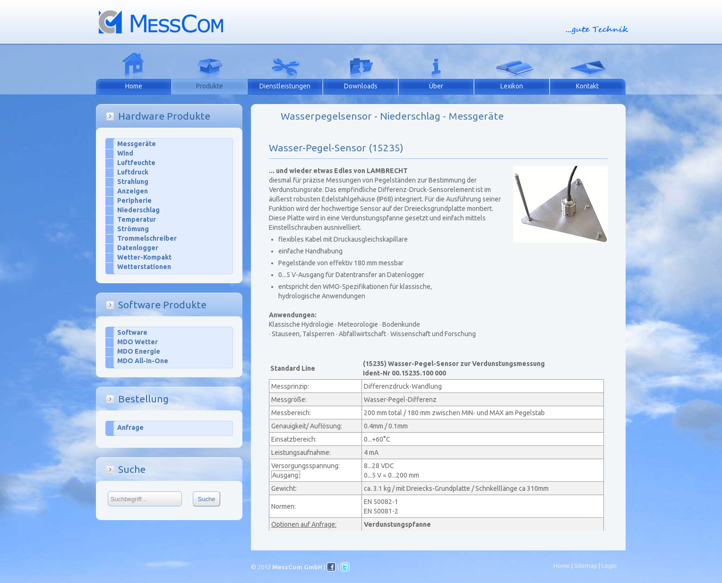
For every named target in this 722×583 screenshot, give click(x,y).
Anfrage (130, 427)
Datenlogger (137, 248)
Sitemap (585, 565)
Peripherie (134, 200)
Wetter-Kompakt (144, 257)
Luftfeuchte (136, 162)
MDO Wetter (137, 342)
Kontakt (587, 86)
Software (132, 332)
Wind (125, 153)
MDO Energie (138, 351)
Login (609, 565)
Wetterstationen (144, 266)
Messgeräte (136, 144)
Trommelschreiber (147, 238)
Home (133, 86)
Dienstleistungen (284, 86)
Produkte (209, 86)
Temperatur (136, 219)
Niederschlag (138, 210)
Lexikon (511, 86)
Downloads (361, 86)
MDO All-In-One (142, 361)
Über (436, 86)
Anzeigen (132, 191)
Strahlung (132, 181)
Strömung (133, 229)
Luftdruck (132, 172)
